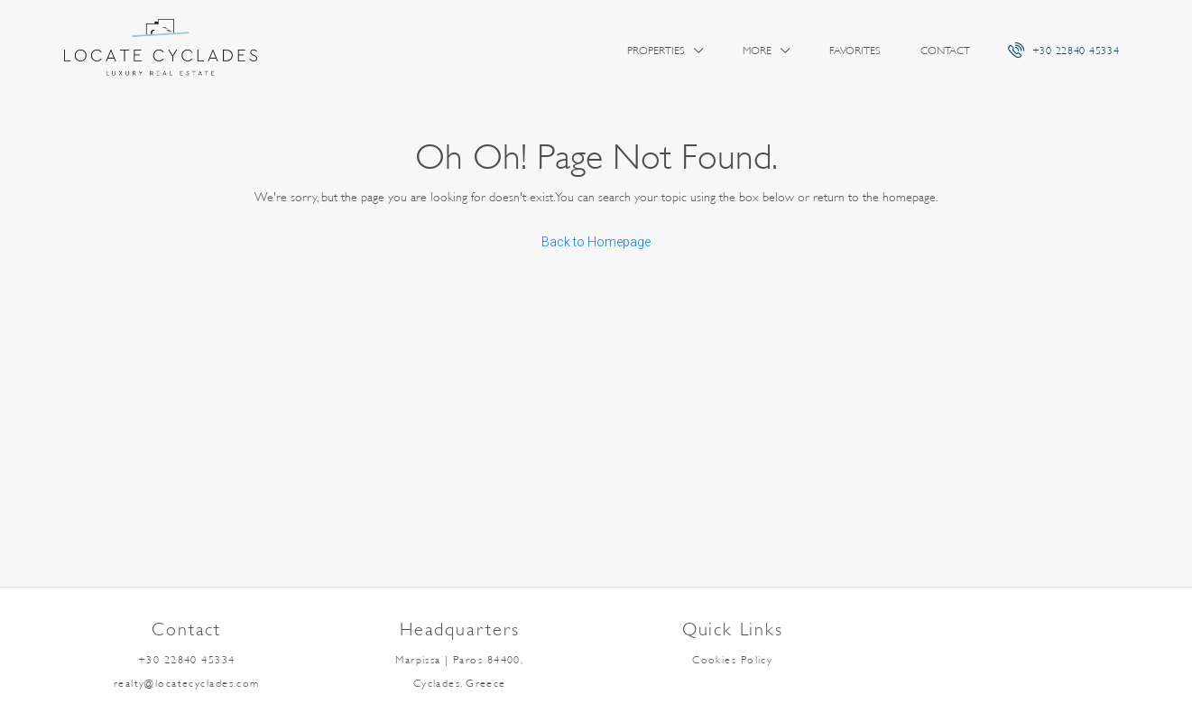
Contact (945, 50)
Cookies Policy (732, 659)
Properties (656, 50)
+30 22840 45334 (1063, 50)
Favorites (855, 50)
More (757, 50)
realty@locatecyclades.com (187, 683)
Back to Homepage (596, 242)
